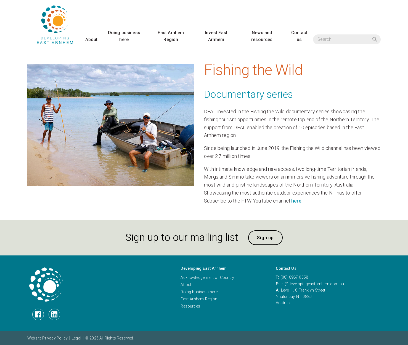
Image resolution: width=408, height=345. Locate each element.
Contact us (299, 36)
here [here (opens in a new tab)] (296, 201)
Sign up (265, 237)
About (91, 39)
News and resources (262, 36)
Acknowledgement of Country (207, 277)
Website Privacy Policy (47, 338)
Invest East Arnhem (216, 36)
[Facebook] (38, 314)
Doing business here (124, 36)
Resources (190, 306)
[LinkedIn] (54, 314)
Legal (76, 338)
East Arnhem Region (171, 36)
